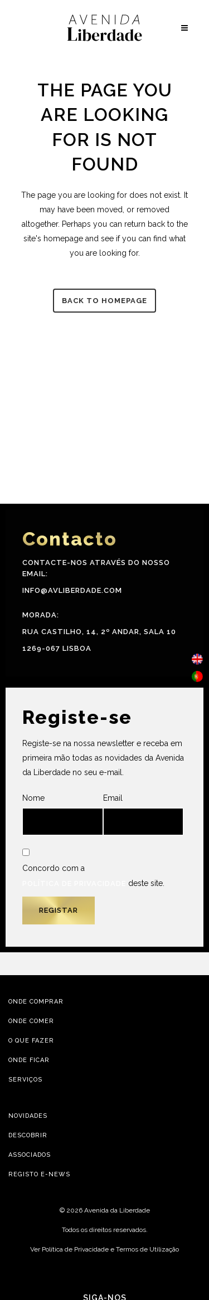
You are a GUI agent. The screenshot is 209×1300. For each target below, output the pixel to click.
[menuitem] (197, 659)
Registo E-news (39, 1174)
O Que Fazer (31, 1040)
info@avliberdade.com (72, 590)
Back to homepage (104, 300)
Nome (62, 814)
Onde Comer (31, 1021)
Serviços (25, 1079)
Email (143, 814)
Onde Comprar (36, 1001)
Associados (29, 1154)
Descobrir (27, 1135)
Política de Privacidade (74, 883)
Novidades (27, 1115)
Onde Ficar (29, 1060)
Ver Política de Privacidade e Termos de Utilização (104, 1249)
